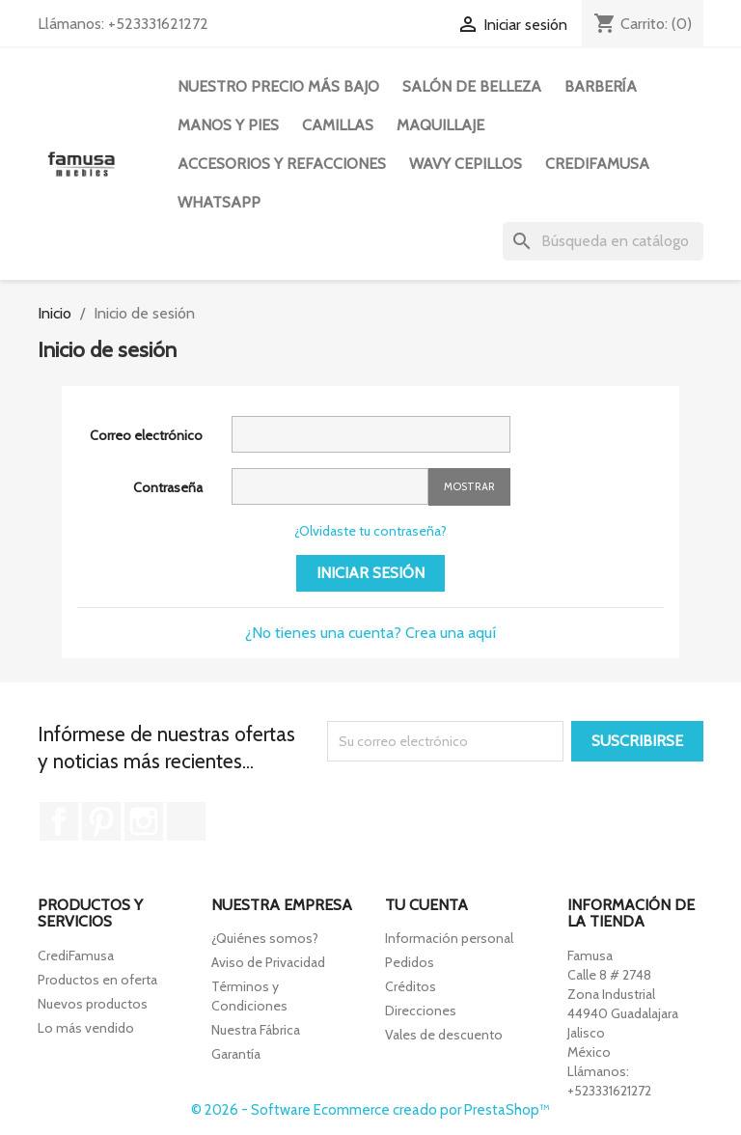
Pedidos (409, 962)
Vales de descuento (444, 1034)
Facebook (59, 821)
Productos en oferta (97, 979)
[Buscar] (603, 241)
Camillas (337, 125)
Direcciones (420, 1010)
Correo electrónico (146, 435)
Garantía (236, 1054)
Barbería (600, 86)
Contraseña (168, 487)
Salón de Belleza (471, 86)
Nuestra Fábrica (255, 1029)
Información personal (449, 938)
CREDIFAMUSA (597, 163)
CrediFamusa (76, 955)
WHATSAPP (219, 202)
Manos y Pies (228, 125)
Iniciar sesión (370, 573)
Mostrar (469, 486)
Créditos (410, 986)
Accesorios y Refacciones (282, 163)
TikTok (186, 821)
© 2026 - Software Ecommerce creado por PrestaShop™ (370, 1110)
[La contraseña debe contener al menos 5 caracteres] (330, 486)
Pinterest (101, 821)
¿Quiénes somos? (264, 938)
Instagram (143, 821)
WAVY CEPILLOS (465, 163)
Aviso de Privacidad (268, 962)
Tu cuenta (426, 905)
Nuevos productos (93, 1003)
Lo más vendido (86, 1028)
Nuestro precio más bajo (278, 86)
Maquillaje (440, 125)
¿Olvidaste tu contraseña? (370, 531)
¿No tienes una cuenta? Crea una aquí (370, 632)
